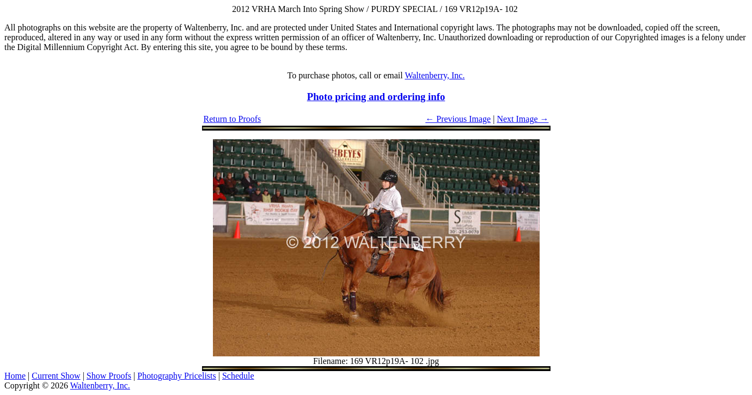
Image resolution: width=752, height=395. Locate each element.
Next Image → (522, 119)
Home (15, 375)
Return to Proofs (232, 119)
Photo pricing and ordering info (376, 96)
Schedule (238, 375)
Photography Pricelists (176, 375)
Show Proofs (109, 375)
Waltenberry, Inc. (434, 75)
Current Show (56, 375)
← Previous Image (458, 119)
